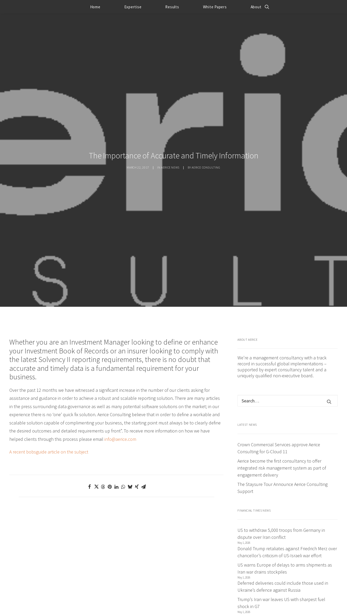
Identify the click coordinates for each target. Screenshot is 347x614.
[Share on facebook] (89, 441)
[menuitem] (95, 6)
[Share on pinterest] (110, 441)
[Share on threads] (103, 441)
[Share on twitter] (96, 441)
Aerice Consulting (206, 144)
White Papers (215, 6)
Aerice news (170, 144)
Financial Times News (254, 465)
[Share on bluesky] (130, 441)
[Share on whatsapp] (123, 441)
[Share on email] (143, 441)
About (256, 6)
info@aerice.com (120, 394)
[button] (267, 6)
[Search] (287, 355)
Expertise (133, 6)
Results (172, 6)
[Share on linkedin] (116, 441)
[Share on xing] (137, 441)
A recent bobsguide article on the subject (48, 406)
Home (95, 6)
